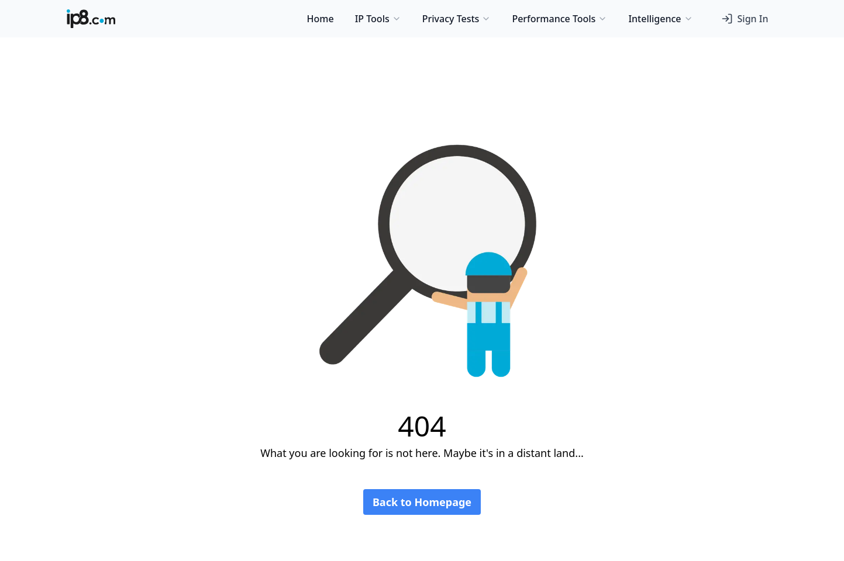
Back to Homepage (422, 502)
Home (320, 18)
